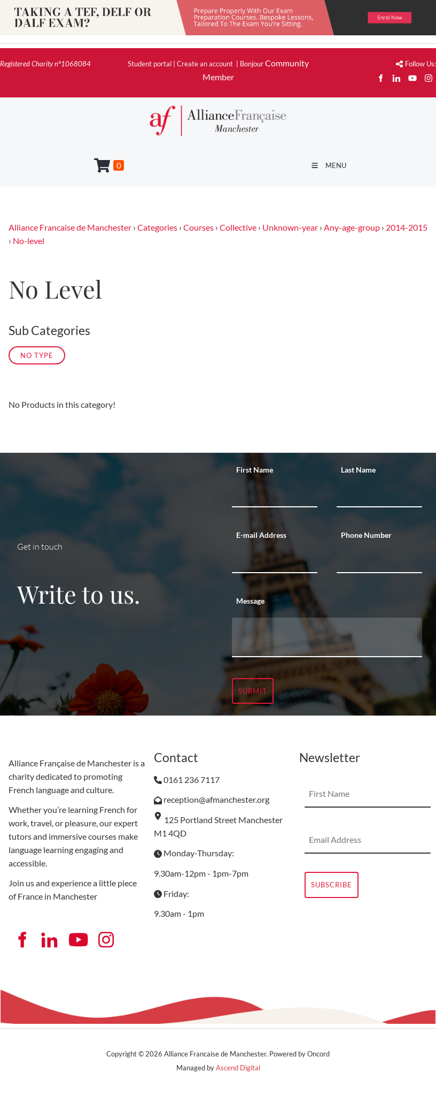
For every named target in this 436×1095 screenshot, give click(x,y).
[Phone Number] (379, 559)
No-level (28, 240)
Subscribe (331, 884)
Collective (238, 227)
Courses (198, 227)
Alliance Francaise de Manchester (70, 227)
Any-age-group (352, 227)
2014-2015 (406, 227)
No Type (36, 355)
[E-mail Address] (274, 559)
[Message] (327, 637)
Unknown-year (290, 227)
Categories (157, 227)
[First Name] (274, 494)
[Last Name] (379, 494)
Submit (252, 691)
